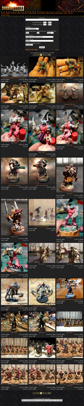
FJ (25, 77)
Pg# (49, 55)
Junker (43, 77)
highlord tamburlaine (75, 299)
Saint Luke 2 (39, 185)
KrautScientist (19, 306)
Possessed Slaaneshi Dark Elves (12, 77)
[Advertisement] (61, 5)
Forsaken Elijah (62, 299)
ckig (74, 104)
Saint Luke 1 (12, 185)
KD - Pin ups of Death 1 (42, 226)
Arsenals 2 (67, 104)
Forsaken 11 (36, 306)
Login (57, 49)
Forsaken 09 (9, 306)
